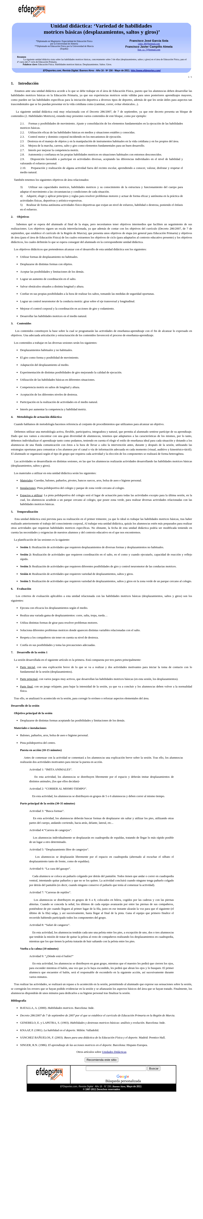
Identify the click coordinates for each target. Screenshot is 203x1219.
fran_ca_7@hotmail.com (148, 49)
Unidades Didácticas (114, 1052)
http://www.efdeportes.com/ (146, 70)
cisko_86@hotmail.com (149, 43)
